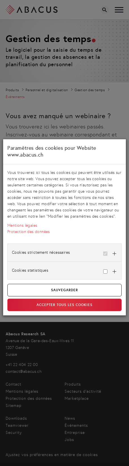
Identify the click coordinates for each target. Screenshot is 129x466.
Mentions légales (22, 225)
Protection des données (28, 231)
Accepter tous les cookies (64, 305)
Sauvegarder (64, 290)
